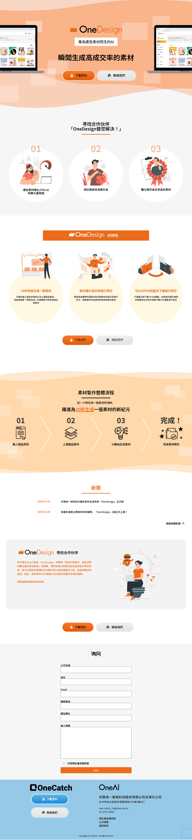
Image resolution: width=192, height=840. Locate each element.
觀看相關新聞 (173, 523)
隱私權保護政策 (80, 763)
